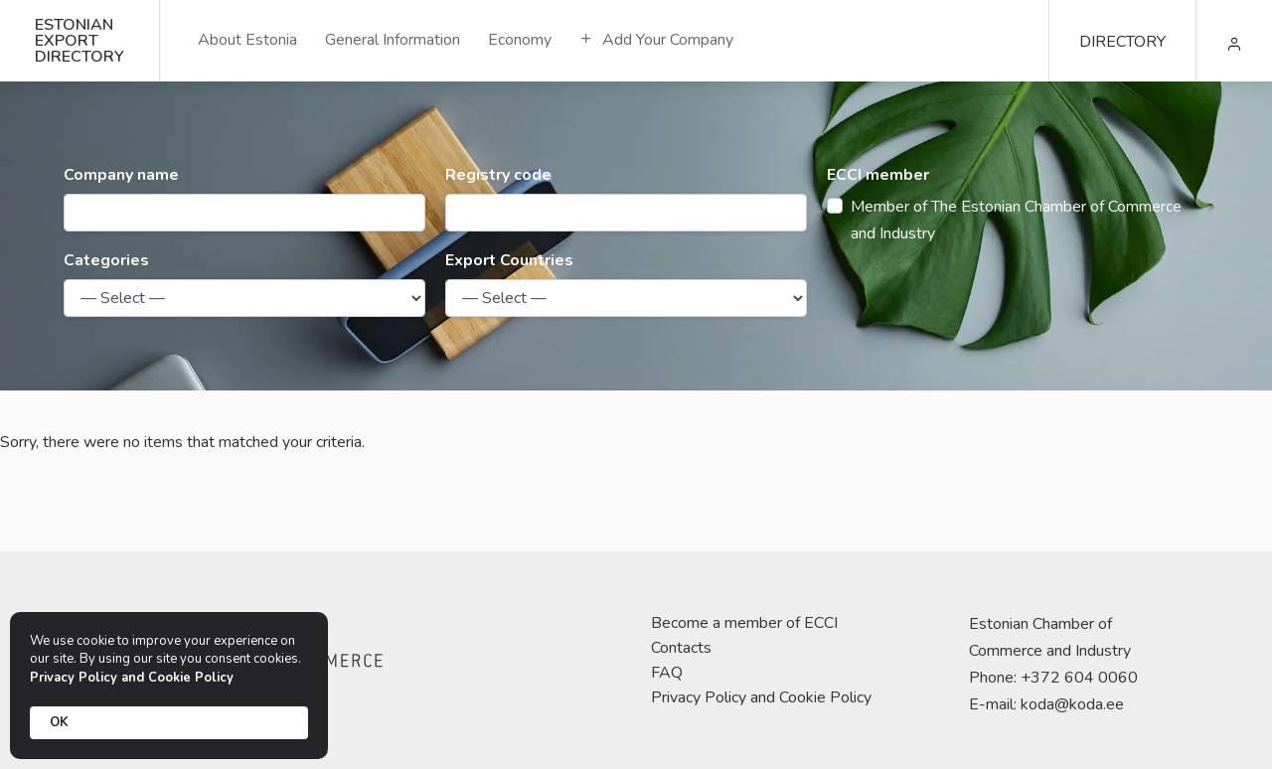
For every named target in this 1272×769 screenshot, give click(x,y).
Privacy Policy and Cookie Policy (761, 697)
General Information (392, 40)
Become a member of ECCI (744, 623)
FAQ (667, 673)
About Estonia (247, 40)
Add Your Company (656, 40)
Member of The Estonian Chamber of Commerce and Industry (1016, 220)
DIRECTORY (1122, 42)
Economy (520, 40)
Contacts (681, 648)
